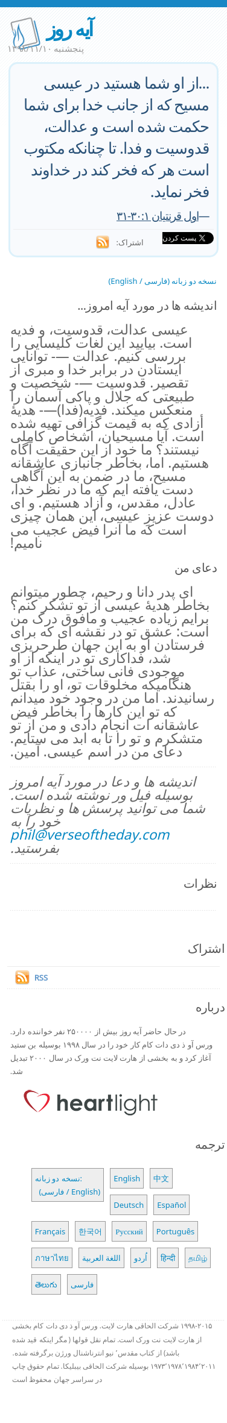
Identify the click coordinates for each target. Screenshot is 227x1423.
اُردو (140, 1257)
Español (171, 1204)
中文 (161, 1178)
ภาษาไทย (52, 1257)
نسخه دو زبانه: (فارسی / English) (67, 1185)
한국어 (90, 1231)
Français (50, 1231)
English (127, 1178)
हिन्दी (168, 1257)
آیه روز (69, 28)
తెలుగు (46, 1284)
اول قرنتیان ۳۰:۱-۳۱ (158, 215)
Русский (129, 1231)
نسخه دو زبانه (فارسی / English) (162, 280)
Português (175, 1231)
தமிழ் (197, 1257)
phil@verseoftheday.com (90, 834)
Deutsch (129, 1204)
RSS (41, 977)
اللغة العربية (101, 1257)
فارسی (82, 1284)
